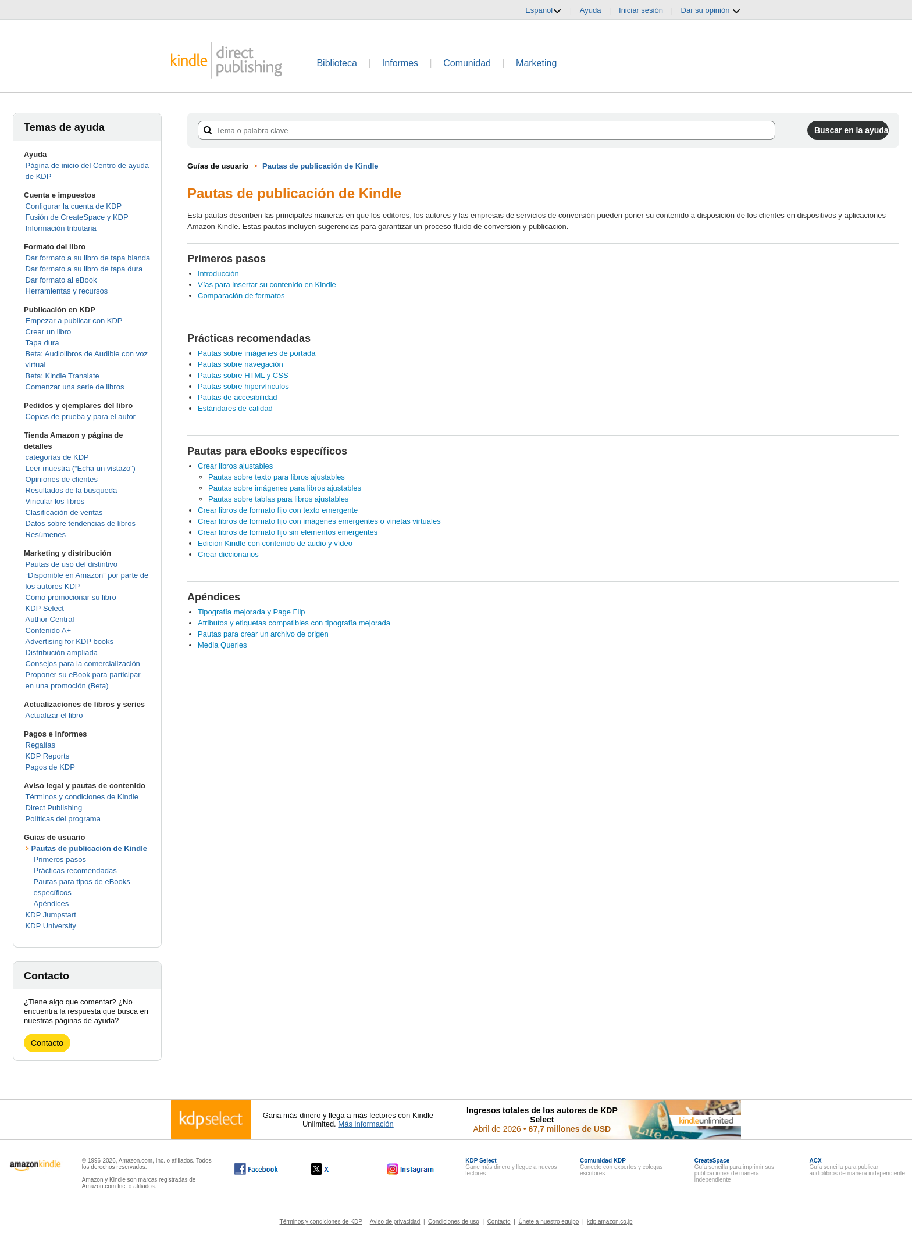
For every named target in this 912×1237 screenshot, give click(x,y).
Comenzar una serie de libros (75, 386)
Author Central (50, 619)
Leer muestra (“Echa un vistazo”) (81, 468)
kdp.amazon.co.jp (609, 1221)
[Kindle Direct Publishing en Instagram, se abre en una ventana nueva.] (410, 1169)
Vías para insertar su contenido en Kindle (267, 284)
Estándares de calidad (235, 408)
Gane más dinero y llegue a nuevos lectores (511, 1167)
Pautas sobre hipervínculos (243, 386)
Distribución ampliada (62, 652)
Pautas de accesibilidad (237, 397)
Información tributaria (61, 228)
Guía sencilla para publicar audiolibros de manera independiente (858, 1167)
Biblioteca (336, 63)
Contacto (47, 1042)
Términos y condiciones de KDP (321, 1221)
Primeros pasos (60, 859)
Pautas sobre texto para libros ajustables (276, 477)
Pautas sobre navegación (240, 364)
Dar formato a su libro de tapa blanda (88, 257)
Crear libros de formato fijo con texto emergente (278, 510)
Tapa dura (42, 342)
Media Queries (222, 645)
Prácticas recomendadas (75, 870)
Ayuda (590, 10)
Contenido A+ (48, 630)
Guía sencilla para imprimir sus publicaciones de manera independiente (734, 1170)
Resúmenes (46, 534)
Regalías (40, 745)
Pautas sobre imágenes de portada (256, 353)
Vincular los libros (55, 501)
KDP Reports (48, 756)
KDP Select (45, 608)
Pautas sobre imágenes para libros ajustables (284, 488)
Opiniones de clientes (62, 479)
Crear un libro (49, 331)
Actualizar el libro (54, 715)
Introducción (218, 273)
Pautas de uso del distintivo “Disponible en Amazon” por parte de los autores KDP (87, 575)
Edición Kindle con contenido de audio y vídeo (275, 543)
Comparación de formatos (241, 295)
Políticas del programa (63, 818)
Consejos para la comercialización (83, 663)
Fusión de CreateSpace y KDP (77, 217)
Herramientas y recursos (67, 291)
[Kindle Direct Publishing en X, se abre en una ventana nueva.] (332, 1169)
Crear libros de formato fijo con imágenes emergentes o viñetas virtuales (319, 521)
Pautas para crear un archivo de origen (263, 634)
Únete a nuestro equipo (548, 1221)
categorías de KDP (57, 457)
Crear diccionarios (228, 554)
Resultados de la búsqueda (71, 490)
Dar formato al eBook (61, 280)
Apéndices (51, 903)
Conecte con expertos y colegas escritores (621, 1167)
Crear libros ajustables (235, 466)
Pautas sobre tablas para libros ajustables (278, 499)
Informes (400, 63)
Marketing (536, 63)
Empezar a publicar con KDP (74, 320)
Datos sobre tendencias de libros (81, 523)
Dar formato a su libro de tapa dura (84, 268)
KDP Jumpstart (51, 914)
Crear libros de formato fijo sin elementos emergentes (287, 532)
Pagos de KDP (50, 767)
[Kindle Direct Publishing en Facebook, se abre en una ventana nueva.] (256, 1169)
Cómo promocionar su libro (71, 597)
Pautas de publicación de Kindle (89, 848)
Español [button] (543, 10)
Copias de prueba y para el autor (81, 416)
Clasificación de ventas (64, 512)
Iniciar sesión (641, 10)
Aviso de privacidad (395, 1221)
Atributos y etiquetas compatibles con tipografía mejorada (294, 622)
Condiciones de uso (453, 1221)
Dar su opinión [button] (711, 10)
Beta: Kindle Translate (62, 375)
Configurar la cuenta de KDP (74, 206)
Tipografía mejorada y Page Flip (251, 611)
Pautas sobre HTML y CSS (243, 375)
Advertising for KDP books (70, 641)
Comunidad (467, 63)
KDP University (51, 925)
